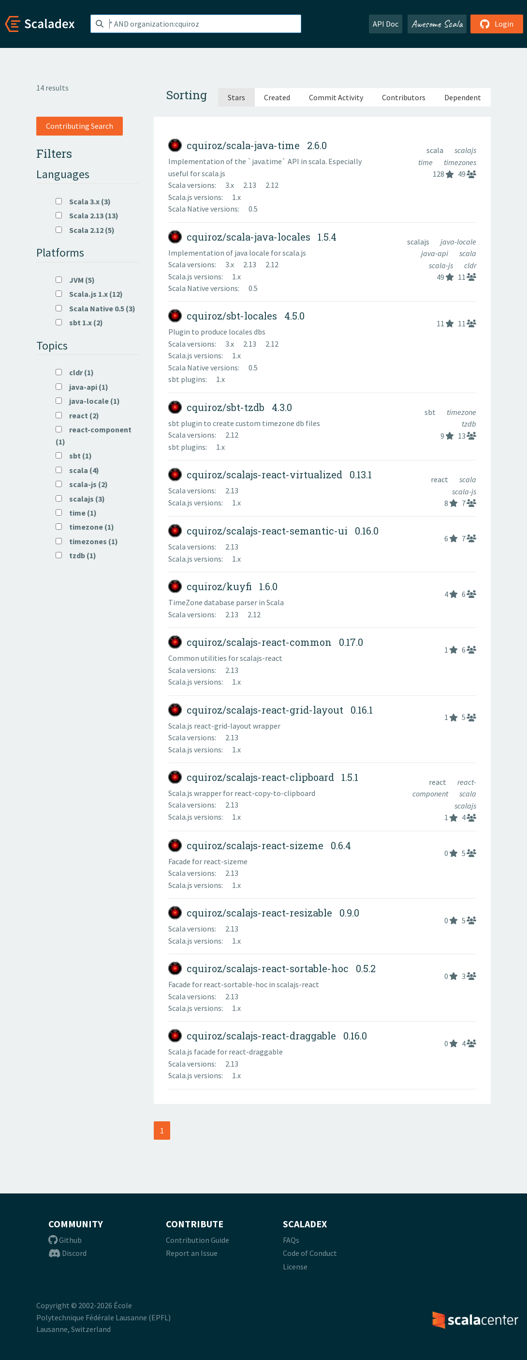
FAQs (291, 1240)
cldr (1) (75, 372)
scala (435, 150)
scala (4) (77, 470)
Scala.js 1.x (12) (89, 294)
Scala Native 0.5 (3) (95, 308)
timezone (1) (85, 527)
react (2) (77, 415)
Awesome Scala (437, 23)
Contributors (403, 97)
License (295, 1266)
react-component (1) (94, 435)
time (426, 162)
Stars (236, 97)
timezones (460, 162)
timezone (461, 412)
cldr (470, 265)
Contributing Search (79, 126)
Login (496, 24)
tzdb (469, 423)
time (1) (76, 513)
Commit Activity (336, 97)
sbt (431, 412)
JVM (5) (75, 280)
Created (277, 97)
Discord (67, 1253)
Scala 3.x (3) (83, 201)
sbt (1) (74, 455)
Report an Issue (192, 1253)
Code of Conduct (310, 1253)
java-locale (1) (88, 401)
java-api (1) (82, 387)
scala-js (441, 265)
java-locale (458, 241)
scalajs (465, 150)
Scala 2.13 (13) (87, 215)
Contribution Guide (197, 1240)
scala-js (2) (82, 484)
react (440, 479)
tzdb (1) (76, 555)
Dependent (462, 97)
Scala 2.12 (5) (85, 230)
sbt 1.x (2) (79, 322)
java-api (435, 253)
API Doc (385, 24)
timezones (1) (87, 541)
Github (65, 1240)
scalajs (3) (80, 499)
